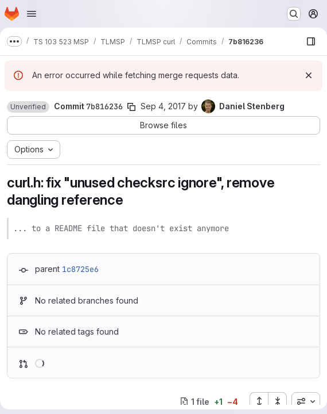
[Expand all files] (259, 401)
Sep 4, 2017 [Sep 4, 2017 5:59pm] (163, 106)
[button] (28, 107)
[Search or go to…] (294, 14)
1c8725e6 (80, 269)
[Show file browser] (311, 41)
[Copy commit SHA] (131, 107)
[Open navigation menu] (31, 14)
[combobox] (305, 401)
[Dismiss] (309, 75)
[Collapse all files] (277, 401)
